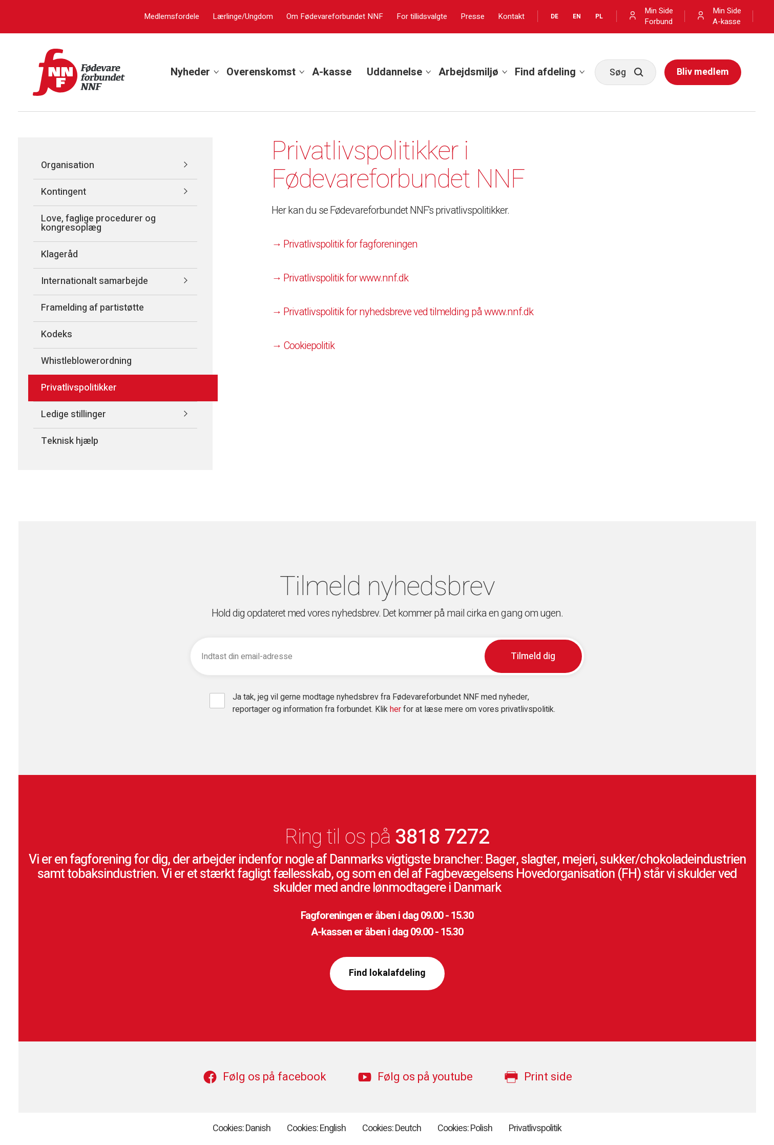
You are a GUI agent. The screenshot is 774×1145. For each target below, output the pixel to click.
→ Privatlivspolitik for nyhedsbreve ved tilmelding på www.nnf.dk (402, 311)
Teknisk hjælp (69, 441)
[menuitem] (191, 72)
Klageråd (59, 254)
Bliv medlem (703, 72)
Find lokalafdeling (387, 973)
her (396, 709)
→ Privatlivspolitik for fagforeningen (344, 244)
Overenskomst (261, 72)
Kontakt (511, 17)
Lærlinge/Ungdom (243, 17)
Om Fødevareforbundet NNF (334, 17)
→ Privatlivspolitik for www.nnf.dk (339, 278)
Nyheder (190, 72)
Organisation (67, 165)
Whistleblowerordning (86, 361)
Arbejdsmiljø (468, 72)
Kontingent (63, 192)
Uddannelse (394, 72)
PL (599, 16)
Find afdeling (545, 72)
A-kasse (331, 72)
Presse (473, 17)
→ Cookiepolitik (302, 345)
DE (554, 16)
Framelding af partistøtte (92, 308)
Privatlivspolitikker (79, 388)
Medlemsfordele (171, 17)
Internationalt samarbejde (94, 281)
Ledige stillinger (73, 414)
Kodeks (56, 334)
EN (577, 16)
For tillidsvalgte (421, 17)
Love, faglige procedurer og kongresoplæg (98, 223)
